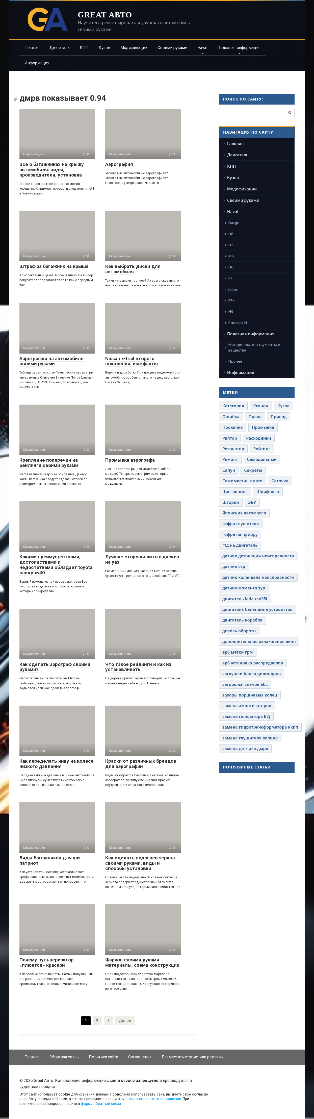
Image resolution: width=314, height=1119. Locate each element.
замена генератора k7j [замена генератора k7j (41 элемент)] (246, 716)
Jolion (233, 289)
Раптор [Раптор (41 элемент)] (229, 438)
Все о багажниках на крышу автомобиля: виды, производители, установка (51, 169)
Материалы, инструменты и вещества (254, 347)
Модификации (133, 47)
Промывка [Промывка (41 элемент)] (263, 427)
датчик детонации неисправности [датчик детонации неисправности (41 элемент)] (258, 556)
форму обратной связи (101, 1104)
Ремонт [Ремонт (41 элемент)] (230, 459)
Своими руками (172, 47)
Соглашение (140, 1057)
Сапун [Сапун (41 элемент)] (228, 470)
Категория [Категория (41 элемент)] (233, 406)
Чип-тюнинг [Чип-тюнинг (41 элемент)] (234, 491)
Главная (31, 47)
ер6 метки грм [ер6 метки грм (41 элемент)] (237, 652)
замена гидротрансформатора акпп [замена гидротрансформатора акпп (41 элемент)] (260, 727)
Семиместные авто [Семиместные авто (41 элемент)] (242, 481)
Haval (202, 47)
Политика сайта (103, 1057)
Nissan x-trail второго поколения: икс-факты (131, 361)
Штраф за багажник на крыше (54, 266)
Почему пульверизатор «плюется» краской (46, 962)
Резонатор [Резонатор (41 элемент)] (233, 449)
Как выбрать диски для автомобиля (133, 269)
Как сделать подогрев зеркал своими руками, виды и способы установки (140, 863)
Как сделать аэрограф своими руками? (54, 667)
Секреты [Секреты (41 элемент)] (253, 470)
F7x (231, 300)
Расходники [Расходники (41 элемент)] (258, 438)
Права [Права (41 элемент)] (255, 416)
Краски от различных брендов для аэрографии (140, 763)
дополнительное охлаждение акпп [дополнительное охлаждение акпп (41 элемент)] (259, 641)
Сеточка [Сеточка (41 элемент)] (280, 481)
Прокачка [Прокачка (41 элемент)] (232, 427)
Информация (36, 63)
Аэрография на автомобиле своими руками (51, 361)
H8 (230, 233)
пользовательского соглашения (153, 1099)
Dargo (233, 222)
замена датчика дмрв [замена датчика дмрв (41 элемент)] (245, 748)
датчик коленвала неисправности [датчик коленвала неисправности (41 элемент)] (258, 577)
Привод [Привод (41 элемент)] (278, 416)
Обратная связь (64, 1057)
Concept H (237, 322)
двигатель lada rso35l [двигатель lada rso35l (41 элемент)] (244, 599)
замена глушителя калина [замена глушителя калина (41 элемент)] (250, 738)
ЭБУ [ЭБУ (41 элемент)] (252, 502)
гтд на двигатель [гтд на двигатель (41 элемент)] (240, 545)
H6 (230, 266)
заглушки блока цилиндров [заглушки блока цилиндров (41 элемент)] (251, 673)
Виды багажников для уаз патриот (49, 860)
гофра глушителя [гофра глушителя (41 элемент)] (240, 524)
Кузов (104, 47)
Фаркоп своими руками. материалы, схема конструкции (142, 962)
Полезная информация (238, 47)
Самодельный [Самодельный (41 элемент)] (262, 459)
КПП (84, 47)
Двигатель (59, 47)
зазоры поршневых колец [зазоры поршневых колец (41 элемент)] (249, 695)
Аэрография (119, 164)
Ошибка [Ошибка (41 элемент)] (231, 416)
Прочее (235, 361)
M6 (231, 255)
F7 (230, 278)
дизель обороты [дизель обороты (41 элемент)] (239, 631)
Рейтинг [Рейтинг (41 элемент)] (261, 449)
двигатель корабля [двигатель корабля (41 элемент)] (242, 620)
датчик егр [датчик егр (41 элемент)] (233, 566)
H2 (230, 244)
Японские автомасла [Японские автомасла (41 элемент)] (244, 513)
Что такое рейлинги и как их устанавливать (138, 667)
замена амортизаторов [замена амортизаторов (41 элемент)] (246, 705)
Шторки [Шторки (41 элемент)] (230, 502)
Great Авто (105, 14)
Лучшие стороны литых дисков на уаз (142, 559)
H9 (230, 311)
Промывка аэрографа (130, 460)
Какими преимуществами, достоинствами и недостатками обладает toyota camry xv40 (55, 565)
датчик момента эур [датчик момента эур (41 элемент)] (243, 588)
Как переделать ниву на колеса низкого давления (56, 763)
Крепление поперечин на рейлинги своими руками (48, 462)
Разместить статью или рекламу (192, 1057)
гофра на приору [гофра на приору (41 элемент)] (240, 534)
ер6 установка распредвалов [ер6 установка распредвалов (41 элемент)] (252, 663)
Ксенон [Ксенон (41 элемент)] (260, 406)
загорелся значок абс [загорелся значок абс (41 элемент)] (245, 684)
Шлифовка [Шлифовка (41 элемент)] (267, 491)
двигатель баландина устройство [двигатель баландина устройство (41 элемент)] (257, 609)
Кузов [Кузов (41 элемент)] (283, 406)
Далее (125, 1020)
